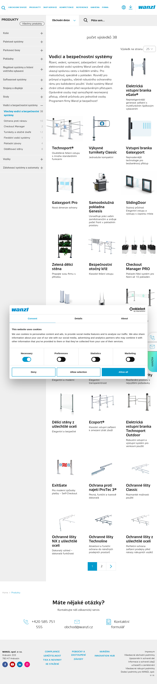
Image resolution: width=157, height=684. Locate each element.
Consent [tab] (32, 318)
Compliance (52, 652)
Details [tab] (78, 318)
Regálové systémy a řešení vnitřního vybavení (18, 69)
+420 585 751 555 (39, 624)
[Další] (111, 566)
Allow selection (78, 372)
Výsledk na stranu (132, 49)
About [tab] (124, 318)
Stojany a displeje (13, 88)
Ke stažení (52, 664)
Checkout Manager (14, 126)
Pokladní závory (12, 143)
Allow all (123, 372)
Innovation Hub (105, 656)
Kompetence (66, 7)
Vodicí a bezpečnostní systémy (20, 105)
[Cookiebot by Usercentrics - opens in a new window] (131, 309)
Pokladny (8, 59)
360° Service (50, 7)
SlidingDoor (136, 203)
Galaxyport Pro (64, 203)
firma (105, 7)
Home (5, 593)
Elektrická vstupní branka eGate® (138, 91)
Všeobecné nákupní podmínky (140, 669)
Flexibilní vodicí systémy (17, 138)
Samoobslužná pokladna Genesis (101, 207)
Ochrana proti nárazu (15, 121)
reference (82, 7)
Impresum (150, 652)
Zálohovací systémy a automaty (21, 168)
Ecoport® (96, 422)
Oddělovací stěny (13, 149)
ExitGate (59, 485)
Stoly (6, 97)
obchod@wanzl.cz (78, 624)
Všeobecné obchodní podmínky (139, 655)
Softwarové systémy (14, 80)
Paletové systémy (13, 42)
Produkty (35, 7)
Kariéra (95, 7)
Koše (6, 33)
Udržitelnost (52, 656)
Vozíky (6, 159)
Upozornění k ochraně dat (142, 659)
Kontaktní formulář (117, 624)
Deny (33, 372)
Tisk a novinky (52, 660)
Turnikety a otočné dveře (17, 132)
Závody (78, 659)
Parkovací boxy (11, 50)
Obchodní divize (17, 7)
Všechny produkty (32, 24)
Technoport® (63, 148)
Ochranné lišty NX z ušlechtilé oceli (64, 541)
